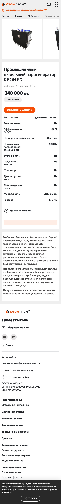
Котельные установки (15, 444)
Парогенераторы (12, 399)
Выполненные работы (15, 431)
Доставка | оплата (12, 477)
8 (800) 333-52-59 (15, 320)
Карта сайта (9, 357)
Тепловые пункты (12, 424)
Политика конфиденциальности (21, 363)
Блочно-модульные (13, 450)
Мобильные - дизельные (15, 404)
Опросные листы (11, 472)
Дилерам (7, 438)
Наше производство (14, 467)
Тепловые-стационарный (16, 455)
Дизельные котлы (13, 411)
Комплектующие (12, 418)
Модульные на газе (12, 460)
